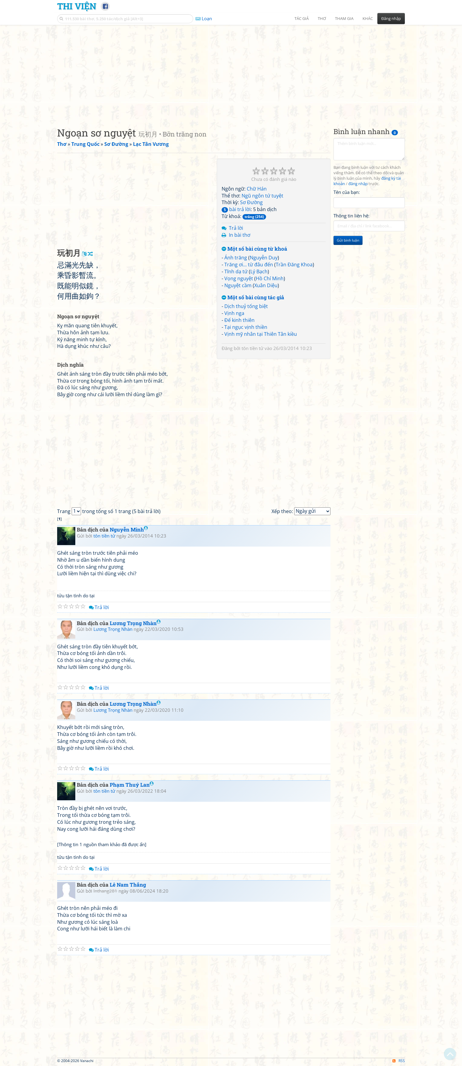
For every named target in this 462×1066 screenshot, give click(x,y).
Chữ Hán (257, 188)
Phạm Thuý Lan (132, 784)
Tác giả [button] (301, 18)
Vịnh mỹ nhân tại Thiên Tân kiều (260, 334)
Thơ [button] (322, 18)
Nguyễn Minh (129, 529)
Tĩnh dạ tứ (236, 271)
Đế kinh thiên (239, 320)
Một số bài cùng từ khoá (254, 249)
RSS (398, 1060)
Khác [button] (368, 18)
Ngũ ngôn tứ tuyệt (262, 195)
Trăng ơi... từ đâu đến (248, 264)
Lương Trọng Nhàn (135, 623)
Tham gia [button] (344, 18)
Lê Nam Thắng (128, 884)
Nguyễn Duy (264, 257)
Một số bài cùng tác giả (253, 297)
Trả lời (236, 228)
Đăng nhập (391, 18)
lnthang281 (105, 891)
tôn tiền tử (252, 348)
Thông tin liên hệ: (351, 216)
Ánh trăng (235, 257)
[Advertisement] (231, 71)
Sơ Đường (251, 202)
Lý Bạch (259, 271)
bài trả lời (236, 209)
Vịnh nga (234, 313)
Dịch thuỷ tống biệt (246, 306)
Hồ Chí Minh (270, 278)
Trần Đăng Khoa (294, 264)
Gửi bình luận (348, 240)
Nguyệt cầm (238, 285)
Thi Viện (76, 6)
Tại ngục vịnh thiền (245, 327)
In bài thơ (239, 235)
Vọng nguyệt (238, 278)
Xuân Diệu (266, 285)
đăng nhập (358, 183)
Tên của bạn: (346, 192)
